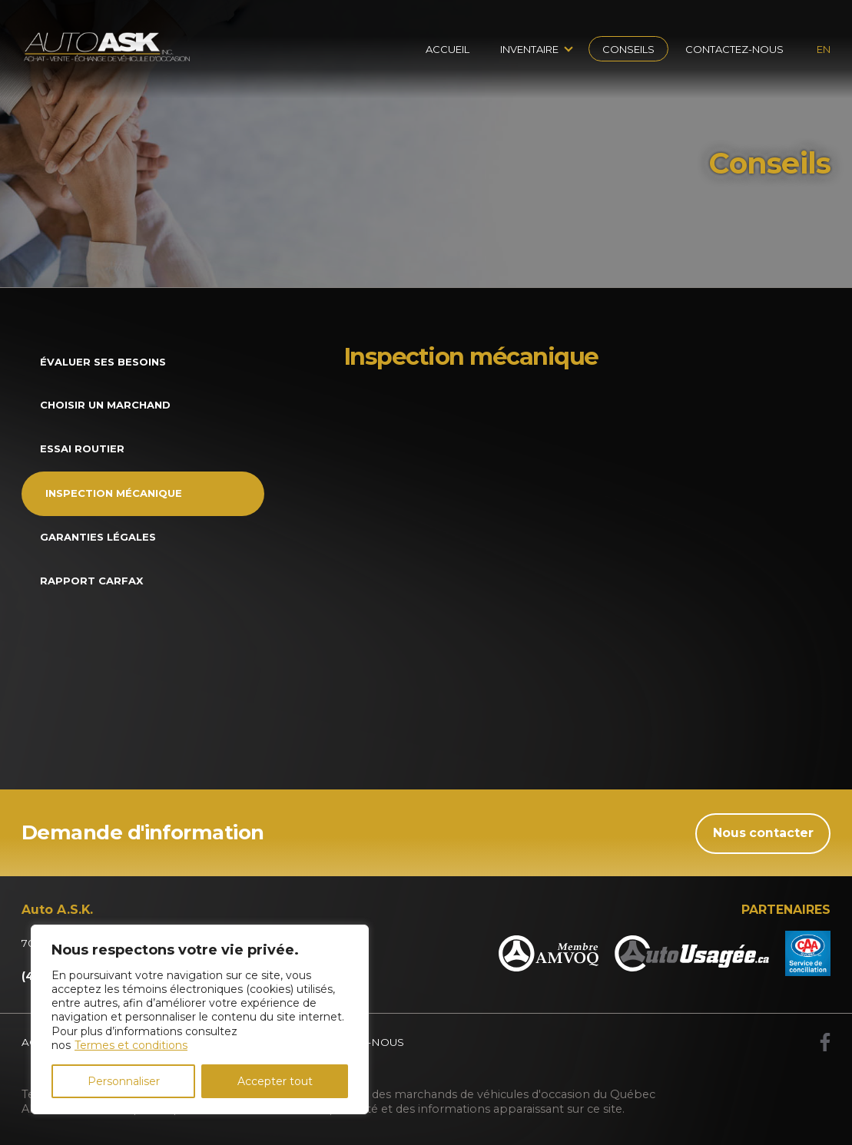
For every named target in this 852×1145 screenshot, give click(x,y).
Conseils (628, 49)
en (823, 49)
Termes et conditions (131, 1045)
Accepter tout (275, 1081)
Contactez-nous (734, 49)
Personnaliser (124, 1081)
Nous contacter (763, 833)
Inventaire (529, 49)
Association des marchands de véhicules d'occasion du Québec (480, 1094)
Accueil (447, 49)
